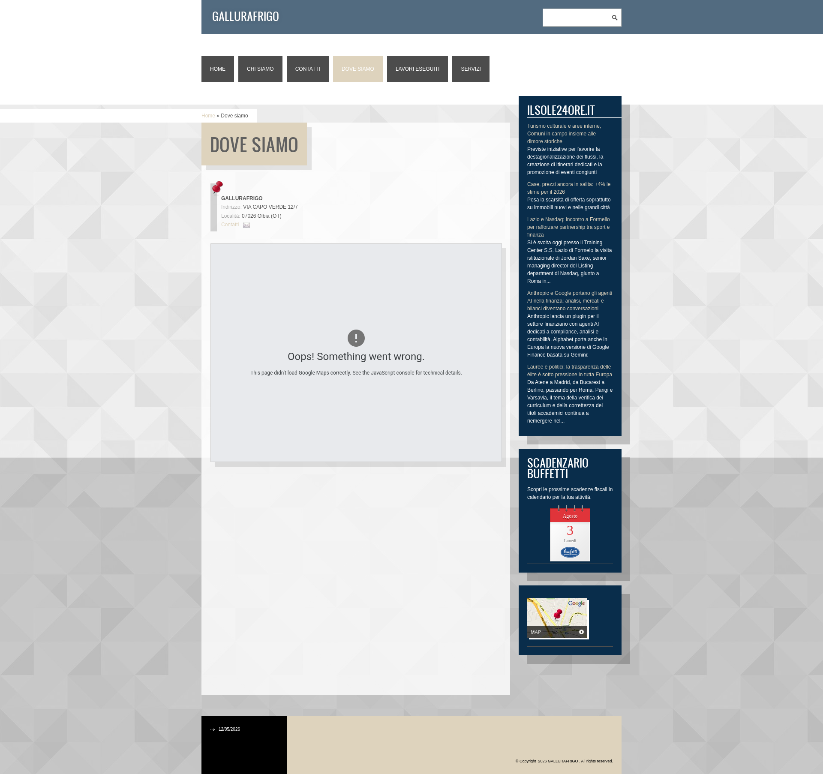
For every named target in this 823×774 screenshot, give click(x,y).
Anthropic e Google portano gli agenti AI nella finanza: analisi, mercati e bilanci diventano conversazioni (569, 301)
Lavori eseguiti (417, 69)
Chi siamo (260, 69)
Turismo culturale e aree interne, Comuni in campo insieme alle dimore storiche (564, 133)
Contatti (307, 69)
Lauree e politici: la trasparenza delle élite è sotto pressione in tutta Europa (569, 371)
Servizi (471, 69)
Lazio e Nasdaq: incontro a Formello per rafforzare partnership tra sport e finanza (568, 227)
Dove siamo (358, 69)
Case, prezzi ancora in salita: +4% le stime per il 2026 (568, 188)
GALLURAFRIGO (245, 16)
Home (217, 69)
